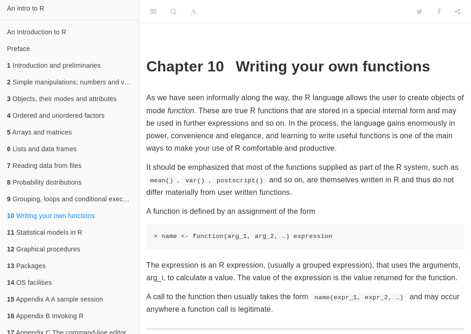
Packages (26, 266)
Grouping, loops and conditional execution (72, 199)
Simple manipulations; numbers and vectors (73, 82)
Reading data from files (44, 165)
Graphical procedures (43, 249)
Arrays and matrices (39, 132)
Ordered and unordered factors (56, 115)
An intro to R (25, 8)
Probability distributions (44, 182)
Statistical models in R (44, 232)
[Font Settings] (193, 11)
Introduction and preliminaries (54, 65)
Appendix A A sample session (55, 299)
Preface (18, 48)
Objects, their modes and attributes (62, 99)
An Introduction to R (36, 32)
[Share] (457, 11)
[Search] (173, 11)
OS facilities (29, 282)
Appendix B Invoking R (45, 316)
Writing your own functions (51, 215)
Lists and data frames (42, 149)
